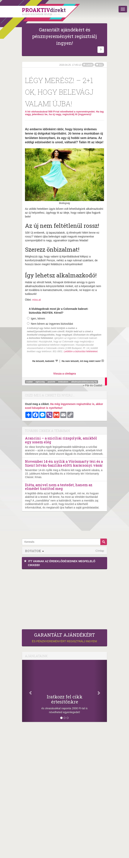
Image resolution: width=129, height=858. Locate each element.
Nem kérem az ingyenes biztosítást (50, 323)
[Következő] (100, 691)
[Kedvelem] (56, 360)
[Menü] (123, 9)
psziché (52, 382)
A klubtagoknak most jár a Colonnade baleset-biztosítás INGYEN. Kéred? (58, 310)
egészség (40, 382)
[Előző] (28, 691)
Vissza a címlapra (64, 373)
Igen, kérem (36, 318)
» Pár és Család (92, 385)
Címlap (99, 550)
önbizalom (63, 382)
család (29, 382)
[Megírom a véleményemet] (102, 360)
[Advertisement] (64, 598)
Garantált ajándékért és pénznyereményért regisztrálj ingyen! (64, 36)
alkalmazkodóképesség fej (84, 382)
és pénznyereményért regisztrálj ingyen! (64, 637)
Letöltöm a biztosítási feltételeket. (81, 351)
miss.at (36, 299)
